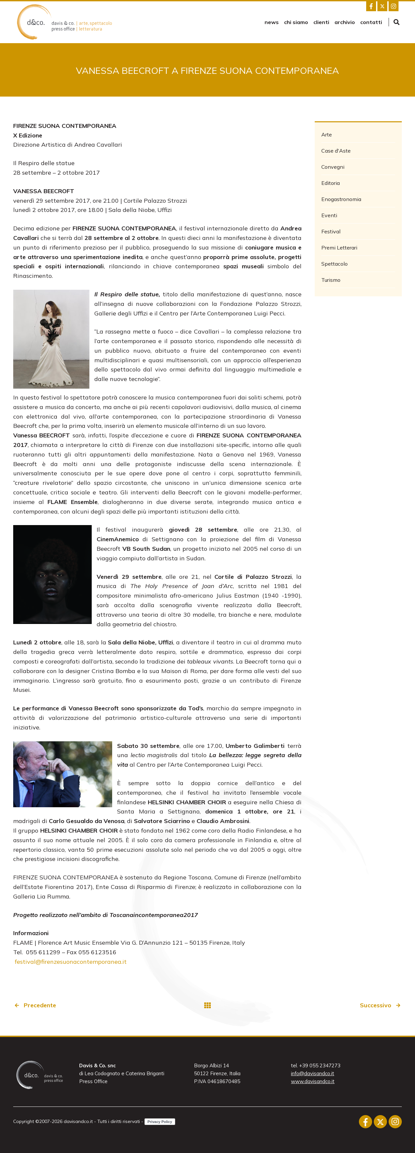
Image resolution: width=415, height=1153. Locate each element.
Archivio (345, 22)
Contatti (371, 22)
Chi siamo (296, 22)
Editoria (330, 183)
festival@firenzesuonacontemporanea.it (70, 961)
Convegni (332, 166)
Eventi (329, 215)
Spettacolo (334, 263)
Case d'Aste (336, 150)
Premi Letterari (339, 247)
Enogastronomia (341, 199)
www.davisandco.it (313, 1081)
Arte (326, 134)
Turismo (330, 280)
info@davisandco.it (312, 1073)
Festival (330, 231)
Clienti (321, 22)
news (272, 22)
